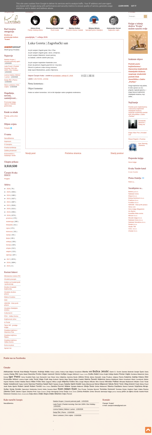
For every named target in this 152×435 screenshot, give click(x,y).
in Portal (7, 322)
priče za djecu (128, 391)
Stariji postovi (117, 153)
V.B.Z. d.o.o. (132, 229)
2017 (9, 259)
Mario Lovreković (137, 379)
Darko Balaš (23, 374)
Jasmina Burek (72, 377)
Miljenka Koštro (68, 381)
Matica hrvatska (9, 297)
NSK (5, 300)
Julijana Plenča (118, 377)
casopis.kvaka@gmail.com (117, 405)
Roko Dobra (47, 386)
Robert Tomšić (36, 386)
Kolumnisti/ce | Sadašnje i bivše (10, 154)
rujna (8, 228)
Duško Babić (94, 374)
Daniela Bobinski (128, 372)
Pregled (7, 179)
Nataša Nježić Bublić (73, 384)
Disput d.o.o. (132, 196)
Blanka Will (87, 372)
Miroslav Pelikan (112, 381)
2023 (9, 198)
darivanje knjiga (106, 391)
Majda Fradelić (79, 379)
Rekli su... (131, 182)
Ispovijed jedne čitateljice (94, 30)
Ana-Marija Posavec (29, 372)
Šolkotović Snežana (11, 394)
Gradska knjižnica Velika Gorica (10, 341)
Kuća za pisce (9, 345)
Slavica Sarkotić (128, 386)
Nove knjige (132, 162)
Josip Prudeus (107, 377)
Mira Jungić (79, 382)
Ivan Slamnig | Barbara (142, 144)
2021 (9, 205)
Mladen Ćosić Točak (141, 382)
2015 (9, 266)
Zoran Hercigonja (53, 391)
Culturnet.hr (8, 313)
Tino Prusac (82, 389)
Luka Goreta (37, 79)
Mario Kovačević (125, 379)
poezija (45, 79)
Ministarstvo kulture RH (12, 276)
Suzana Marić (52, 389)
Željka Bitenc (33, 394)
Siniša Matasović (101, 386)
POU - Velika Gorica (11, 316)
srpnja (8, 235)
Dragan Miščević (73, 374)
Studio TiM (132, 226)
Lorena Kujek (24, 379)
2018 (9, 215)
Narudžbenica (9, 138)
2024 (9, 195)
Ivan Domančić (41, 377)
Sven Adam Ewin (68, 388)
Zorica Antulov (83, 391)
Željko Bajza (43, 394)
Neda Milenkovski (88, 384)
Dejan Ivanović (48, 374)
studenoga (10, 221)
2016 (9, 262)
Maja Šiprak (69, 379)
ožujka (8, 248)
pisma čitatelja (117, 391)
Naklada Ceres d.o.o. (135, 220)
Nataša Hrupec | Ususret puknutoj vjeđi (12, 60)
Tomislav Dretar (121, 389)
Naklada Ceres (133, 194)
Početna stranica (73, 153)
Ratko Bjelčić (13, 386)
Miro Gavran (100, 382)
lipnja (8, 238)
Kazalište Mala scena (135, 213)
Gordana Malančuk (138, 374)
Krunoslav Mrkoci (11, 379)
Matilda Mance (25, 382)
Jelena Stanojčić (96, 377)
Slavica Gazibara (114, 386)
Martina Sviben (14, 382)
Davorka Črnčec (35, 374)
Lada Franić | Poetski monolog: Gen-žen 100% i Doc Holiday (11, 68)
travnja (8, 245)
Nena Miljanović (101, 384)
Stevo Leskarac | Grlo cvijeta (63, 415)
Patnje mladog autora (35, 30)
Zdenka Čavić (10, 391)
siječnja (9, 255)
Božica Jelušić (101, 371)
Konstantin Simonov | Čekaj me (142, 122)
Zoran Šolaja (64, 391)
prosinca (9, 218)
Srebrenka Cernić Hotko (38, 389)
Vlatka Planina (143, 389)
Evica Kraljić (104, 374)
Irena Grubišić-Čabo (28, 377)
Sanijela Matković (77, 386)
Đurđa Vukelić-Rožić (141, 391)
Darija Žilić (14, 374)
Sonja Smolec (16, 389)
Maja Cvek (44, 379)
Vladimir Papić (132, 389)
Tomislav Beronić (93, 389)
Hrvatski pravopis (10, 279)
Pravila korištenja (10, 147)
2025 (9, 192)
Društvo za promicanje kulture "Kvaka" (11, 37)
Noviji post (30, 153)
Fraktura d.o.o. (133, 200)
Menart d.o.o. (133, 215)
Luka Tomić (34, 379)
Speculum (26, 389)
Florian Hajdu (125, 374)
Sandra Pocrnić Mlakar (61, 386)
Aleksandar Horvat (12, 372)
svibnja (8, 241)
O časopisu (8, 144)
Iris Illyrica (131, 211)
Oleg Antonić (129, 384)
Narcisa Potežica (36, 384)
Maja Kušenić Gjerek (56, 379)
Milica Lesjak (57, 382)
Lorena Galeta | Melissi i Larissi (64, 409)
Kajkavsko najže (113, 30)
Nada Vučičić (24, 384)
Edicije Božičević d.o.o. (136, 198)
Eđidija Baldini (114, 374)
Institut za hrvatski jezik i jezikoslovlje (12, 283)
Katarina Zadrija (131, 377)
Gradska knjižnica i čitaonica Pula (10, 331)
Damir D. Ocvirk (116, 372)
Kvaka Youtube (133, 172)
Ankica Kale (64, 372)
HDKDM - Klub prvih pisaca (137, 205)
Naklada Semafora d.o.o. (137, 222)
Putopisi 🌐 (8, 128)
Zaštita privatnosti (10, 150)
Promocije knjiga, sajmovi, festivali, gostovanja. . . (10, 104)
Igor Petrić (15, 376)
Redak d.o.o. (132, 224)
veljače (8, 251)
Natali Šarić (48, 384)
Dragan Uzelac (83, 374)
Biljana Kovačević (75, 372)
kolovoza (9, 231)
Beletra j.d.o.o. (133, 192)
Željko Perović (67, 394)
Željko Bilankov (55, 394)
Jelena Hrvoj (84, 377)
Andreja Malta (44, 372)
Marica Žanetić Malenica (95, 379)
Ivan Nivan (51, 377)
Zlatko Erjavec (42, 391)
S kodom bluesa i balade (74, 30)
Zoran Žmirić (73, 391)
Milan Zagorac (47, 382)
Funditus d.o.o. (133, 202)
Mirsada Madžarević (126, 382)
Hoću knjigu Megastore (136, 209)
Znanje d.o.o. (132, 231)
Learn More (123, 6)
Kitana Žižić (143, 377)
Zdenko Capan (21, 391)
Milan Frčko (36, 381)
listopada (9, 225)
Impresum (7, 141)
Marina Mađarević (112, 379)
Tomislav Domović (108, 389)
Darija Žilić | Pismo (10, 80)
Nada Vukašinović (11, 384)
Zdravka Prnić (32, 391)
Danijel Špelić (139, 372)
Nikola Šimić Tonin (116, 384)
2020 (9, 208)
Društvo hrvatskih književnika (10, 288)
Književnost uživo (10, 319)
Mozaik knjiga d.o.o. (135, 218)
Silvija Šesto (89, 386)
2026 (9, 189)
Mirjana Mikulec (90, 382)
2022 (9, 202)
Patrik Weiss (139, 384)
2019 (9, 212)
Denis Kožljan (61, 374)
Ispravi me (7, 348)
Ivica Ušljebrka (61, 377)
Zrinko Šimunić (95, 391)
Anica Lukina (55, 372)
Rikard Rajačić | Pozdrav (136, 139)
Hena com (132, 207)
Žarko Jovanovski (23, 394)
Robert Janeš (24, 386)
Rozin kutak (55, 30)
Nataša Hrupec (58, 384)
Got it (133, 6)
